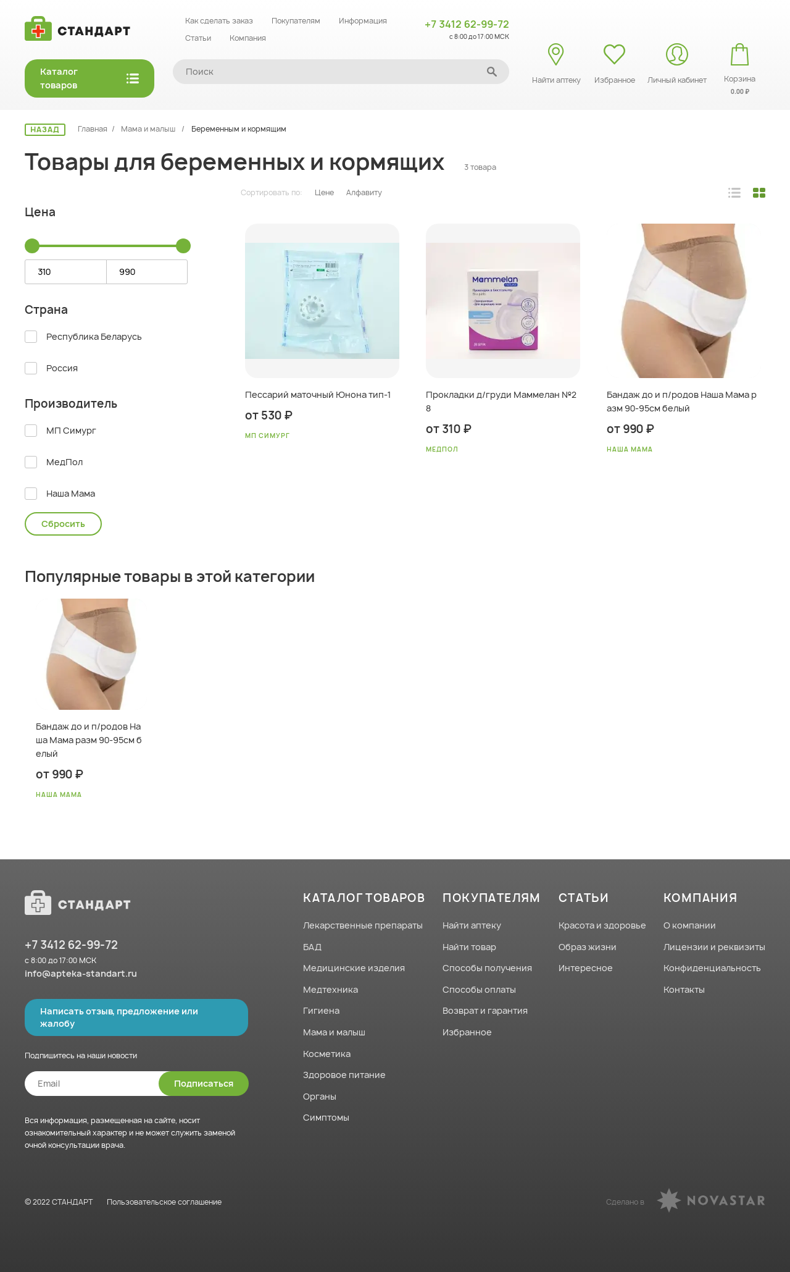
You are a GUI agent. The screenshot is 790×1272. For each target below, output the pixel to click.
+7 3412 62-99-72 (467, 24)
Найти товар (469, 947)
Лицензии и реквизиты (714, 947)
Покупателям (296, 20)
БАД (312, 947)
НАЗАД (45, 129)
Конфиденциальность (712, 968)
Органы (319, 1096)
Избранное (467, 1032)
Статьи (198, 38)
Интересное (586, 968)
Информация (363, 20)
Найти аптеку (472, 925)
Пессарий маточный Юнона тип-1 (318, 394)
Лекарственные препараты (363, 925)
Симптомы (326, 1117)
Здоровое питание (344, 1074)
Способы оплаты (479, 989)
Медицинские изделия (354, 968)
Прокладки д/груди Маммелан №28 (501, 401)
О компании (689, 925)
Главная (92, 129)
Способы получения (487, 968)
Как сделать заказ (219, 20)
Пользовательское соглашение (164, 1202)
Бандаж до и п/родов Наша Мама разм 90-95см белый (682, 401)
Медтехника (330, 989)
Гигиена (321, 1010)
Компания (248, 38)
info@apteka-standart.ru (81, 973)
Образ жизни (588, 947)
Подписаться (203, 1083)
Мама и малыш (149, 129)
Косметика (327, 1053)
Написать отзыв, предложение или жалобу (119, 1017)
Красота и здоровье (602, 925)
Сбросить (63, 523)
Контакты (684, 989)
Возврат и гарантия (485, 1010)
